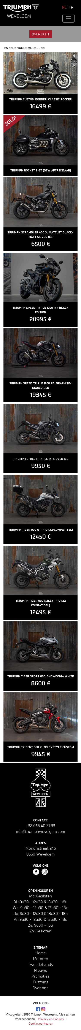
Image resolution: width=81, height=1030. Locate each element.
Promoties (40, 976)
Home (40, 952)
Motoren (40, 958)
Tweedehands (40, 964)
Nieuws (40, 970)
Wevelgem (19, 16)
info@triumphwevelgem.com (40, 831)
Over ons (40, 987)
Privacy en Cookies (51, 1019)
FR (71, 7)
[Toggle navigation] (68, 18)
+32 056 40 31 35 (40, 825)
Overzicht (40, 34)
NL (64, 7)
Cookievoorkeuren (41, 1023)
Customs (40, 981)
